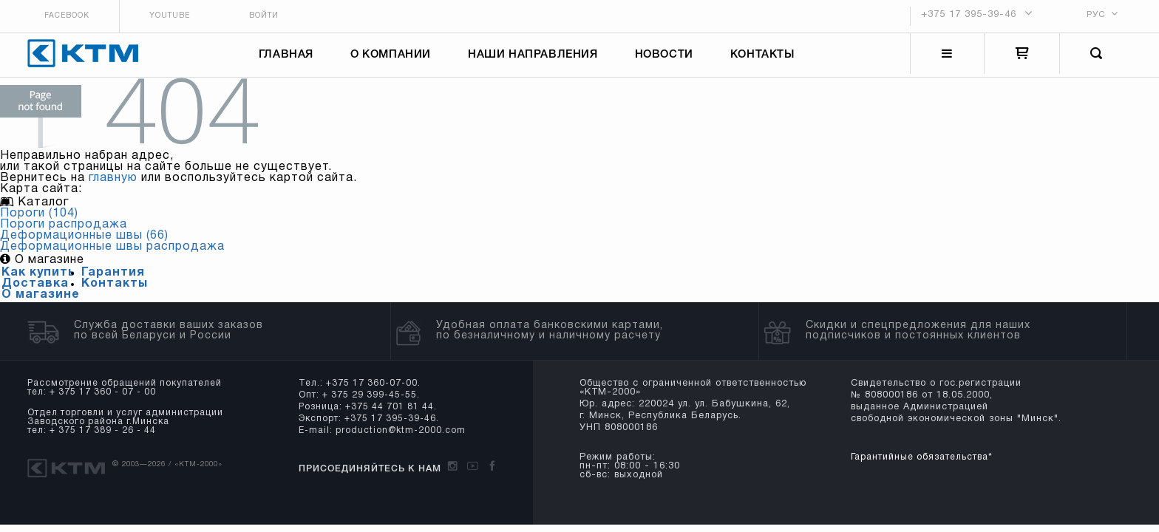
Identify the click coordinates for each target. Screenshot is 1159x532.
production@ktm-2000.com (397, 437)
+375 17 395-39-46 (969, 14)
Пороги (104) (39, 220)
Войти (272, 15)
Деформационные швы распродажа (112, 253)
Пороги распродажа (63, 231)
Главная (289, 57)
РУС (1096, 13)
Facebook (59, 15)
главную (113, 185)
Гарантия (113, 279)
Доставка (35, 290)
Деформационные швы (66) (84, 242)
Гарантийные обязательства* (913, 464)
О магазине (40, 301)
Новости (667, 57)
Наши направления (536, 57)
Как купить (38, 279)
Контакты (765, 57)
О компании (393, 57)
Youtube (170, 15)
